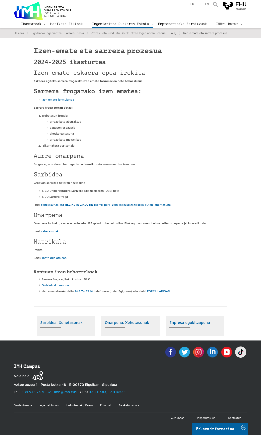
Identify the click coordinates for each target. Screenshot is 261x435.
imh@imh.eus (65, 392)
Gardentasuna (23, 405)
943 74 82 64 (84, 291)
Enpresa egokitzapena (189, 322)
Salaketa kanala (129, 405)
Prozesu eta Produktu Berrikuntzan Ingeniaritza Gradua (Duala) (133, 33)
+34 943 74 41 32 (36, 392)
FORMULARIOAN (158, 291)
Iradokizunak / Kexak (79, 405)
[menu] (33, 24)
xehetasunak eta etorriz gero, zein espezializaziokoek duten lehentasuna (106, 204)
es (199, 4)
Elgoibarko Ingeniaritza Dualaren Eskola (57, 33)
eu (192, 4)
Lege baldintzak (49, 405)
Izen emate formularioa (58, 99)
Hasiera (19, 33)
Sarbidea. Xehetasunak (61, 322)
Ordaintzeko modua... (56, 285)
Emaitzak (106, 405)
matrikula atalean (54, 258)
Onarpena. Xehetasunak (127, 322)
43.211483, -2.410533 (107, 392)
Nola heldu (23, 376)
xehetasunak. (50, 231)
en (207, 4)
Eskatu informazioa (215, 429)
